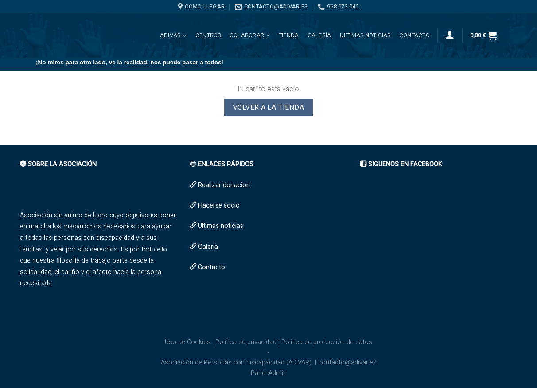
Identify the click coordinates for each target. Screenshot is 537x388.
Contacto (414, 35)
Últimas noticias (365, 35)
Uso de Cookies (187, 342)
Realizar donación (224, 185)
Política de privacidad (245, 342)
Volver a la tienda (268, 107)
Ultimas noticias (220, 226)
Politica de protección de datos (326, 342)
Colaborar (250, 35)
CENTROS (208, 35)
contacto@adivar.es (347, 362)
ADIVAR (173, 35)
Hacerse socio (219, 205)
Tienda (289, 35)
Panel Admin (269, 373)
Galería (319, 35)
